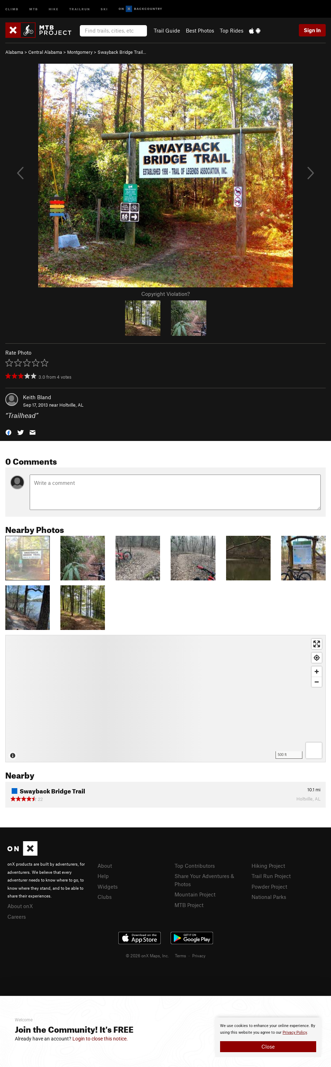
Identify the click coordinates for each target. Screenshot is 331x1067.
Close (268, 1046)
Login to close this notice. (100, 1039)
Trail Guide (167, 30)
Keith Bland (37, 397)
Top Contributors (195, 865)
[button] (8, 432)
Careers (16, 916)
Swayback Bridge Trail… (121, 52)
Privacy (199, 955)
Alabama (14, 52)
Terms (180, 955)
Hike (54, 8)
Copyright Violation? (165, 294)
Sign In (312, 30)
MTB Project (189, 905)
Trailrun (79, 8)
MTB (33, 8)
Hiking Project (268, 865)
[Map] (165, 698)
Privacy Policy (295, 1032)
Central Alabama (45, 52)
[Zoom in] (317, 671)
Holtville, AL (71, 405)
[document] (268, 1037)
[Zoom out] (317, 682)
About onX (20, 906)
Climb (12, 8)
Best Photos (200, 30)
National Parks (269, 897)
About (104, 865)
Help (103, 876)
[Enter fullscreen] (317, 644)
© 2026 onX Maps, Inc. (147, 955)
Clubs (104, 897)
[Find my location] (317, 658)
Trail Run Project (271, 876)
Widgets (107, 886)
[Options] (314, 750)
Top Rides (231, 30)
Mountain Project (195, 894)
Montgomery (80, 52)
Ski (104, 8)
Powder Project (269, 886)
